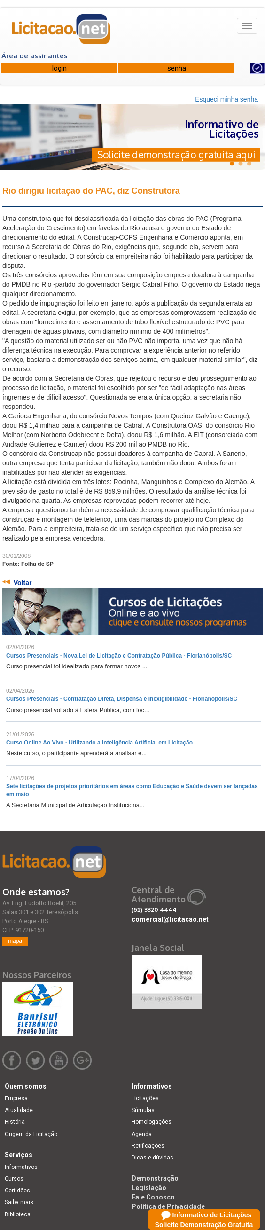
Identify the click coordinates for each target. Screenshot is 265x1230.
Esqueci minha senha (226, 99)
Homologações (151, 1122)
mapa (15, 941)
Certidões (17, 1190)
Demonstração (155, 1178)
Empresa (16, 1098)
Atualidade (19, 1110)
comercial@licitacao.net (170, 919)
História (15, 1122)
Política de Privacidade (168, 1206)
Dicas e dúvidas (152, 1157)
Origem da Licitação (31, 1134)
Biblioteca (18, 1214)
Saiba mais (19, 1202)
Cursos (14, 1178)
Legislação (149, 1187)
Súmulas (143, 1110)
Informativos (21, 1167)
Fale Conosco (153, 1197)
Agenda (142, 1134)
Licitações (145, 1098)
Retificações (148, 1146)
